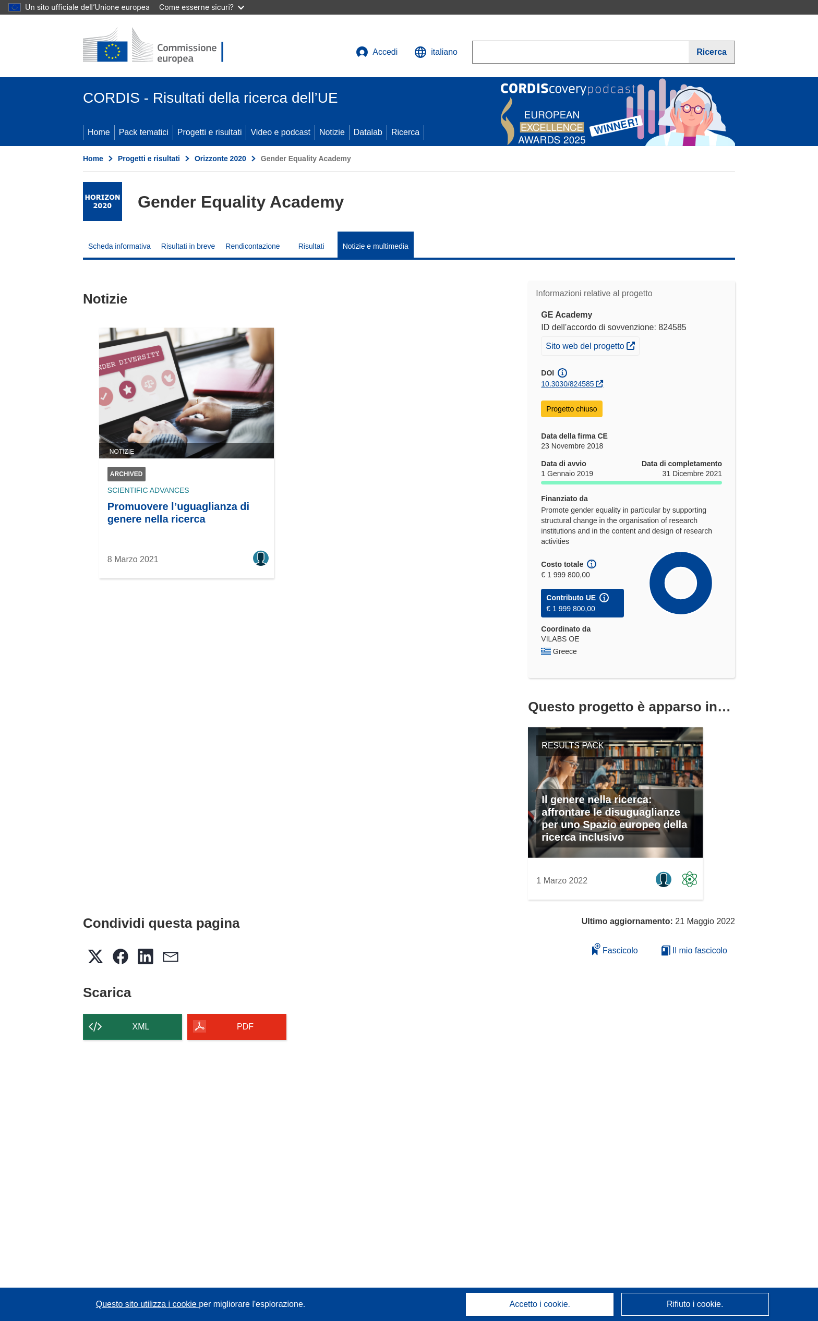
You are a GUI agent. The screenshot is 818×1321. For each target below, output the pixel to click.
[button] (436, 52)
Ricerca (405, 132)
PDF (245, 1026)
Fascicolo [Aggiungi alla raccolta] (615, 949)
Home (99, 132)
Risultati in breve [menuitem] (188, 246)
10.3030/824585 (567, 384)
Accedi (377, 52)
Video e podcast (280, 132)
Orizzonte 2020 (220, 158)
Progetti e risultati (209, 132)
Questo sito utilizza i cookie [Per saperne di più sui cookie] (147, 1304)
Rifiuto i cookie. (695, 1304)
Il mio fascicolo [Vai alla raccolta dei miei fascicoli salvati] (694, 950)
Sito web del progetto (592, 344)
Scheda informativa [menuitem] (119, 246)
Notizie (332, 132)
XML (141, 1026)
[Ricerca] (712, 52)
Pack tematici (144, 132)
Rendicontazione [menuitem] (252, 246)
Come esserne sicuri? (201, 7)
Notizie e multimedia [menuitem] (375, 246)
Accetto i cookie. (540, 1304)
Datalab (368, 132)
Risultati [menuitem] (311, 246)
